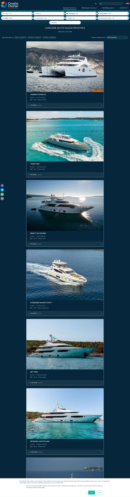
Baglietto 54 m (106, 219)
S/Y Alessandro (106, 105)
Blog (100, 427)
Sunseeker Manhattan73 (110, 68)
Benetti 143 (9, 257)
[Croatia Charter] (9, 5)
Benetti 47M (9, 181)
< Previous (54, 393)
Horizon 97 (8, 295)
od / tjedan (10, 78)
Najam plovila (69, 8)
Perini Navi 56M (74, 219)
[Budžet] (65, 22)
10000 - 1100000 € (20, 42)
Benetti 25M (105, 295)
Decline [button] (99, 492)
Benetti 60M (73, 333)
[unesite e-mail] (55, 450)
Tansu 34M (40, 68)
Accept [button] (91, 492)
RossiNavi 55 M (106, 333)
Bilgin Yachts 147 (75, 105)
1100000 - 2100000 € (34, 42)
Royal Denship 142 (43, 257)
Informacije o (108, 8)
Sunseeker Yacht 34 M (109, 257)
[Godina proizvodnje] (113, 18)
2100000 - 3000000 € (49, 42)
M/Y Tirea (8, 105)
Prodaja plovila (89, 8)
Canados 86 (105, 371)
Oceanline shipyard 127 (78, 257)
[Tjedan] (49, 13)
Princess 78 (9, 333)
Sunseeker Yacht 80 (44, 143)
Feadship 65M (41, 219)
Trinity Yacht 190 (11, 219)
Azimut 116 (40, 371)
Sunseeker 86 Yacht (44, 295)
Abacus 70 (72, 143)
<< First (47, 393)
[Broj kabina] (81, 13)
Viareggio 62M (106, 143)
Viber (2, 466)
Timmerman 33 (74, 181)
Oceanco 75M (41, 333)
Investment (43, 427)
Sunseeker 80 (105, 181)
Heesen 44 (8, 371)
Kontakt (124, 8)
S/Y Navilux (8, 143)
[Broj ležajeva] (113, 13)
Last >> (82, 393)
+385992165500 (9, 461)
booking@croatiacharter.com (10, 469)
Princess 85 (73, 295)
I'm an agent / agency (49, 455)
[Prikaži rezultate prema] (117, 42)
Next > (77, 393)
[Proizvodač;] (49, 18)
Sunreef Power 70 (11, 68)
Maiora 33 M (73, 371)
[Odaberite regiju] (81, 18)
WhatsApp (5, 463)
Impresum (73, 427)
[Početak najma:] (17, 13)
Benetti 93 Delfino (76, 68)
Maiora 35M (41, 181)
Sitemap (122, 427)
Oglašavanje (58, 427)
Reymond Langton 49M (45, 105)
